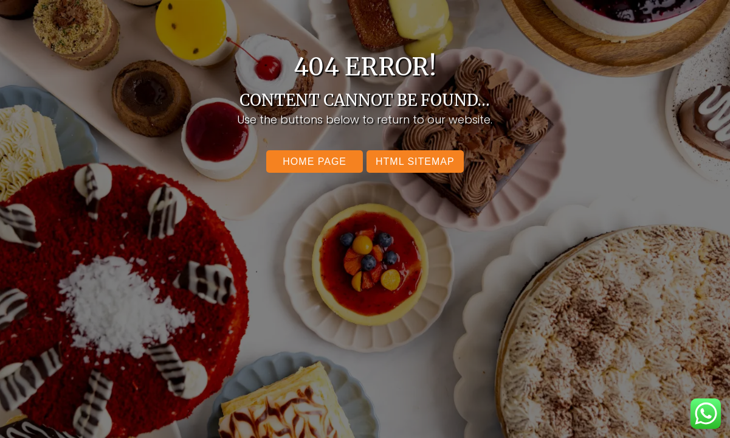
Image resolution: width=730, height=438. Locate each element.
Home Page (314, 161)
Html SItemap (415, 161)
